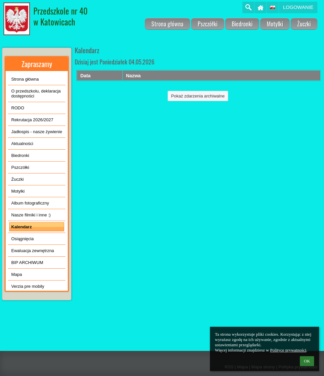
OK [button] (307, 360)
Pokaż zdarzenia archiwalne (198, 96)
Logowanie (298, 7)
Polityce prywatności (288, 350)
